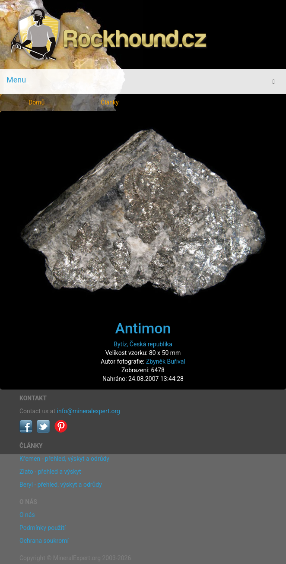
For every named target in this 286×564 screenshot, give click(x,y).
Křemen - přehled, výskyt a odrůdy (64, 458)
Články (110, 102)
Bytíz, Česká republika (143, 344)
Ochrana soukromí (44, 540)
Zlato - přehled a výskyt (50, 471)
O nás (27, 514)
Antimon (143, 328)
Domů (36, 102)
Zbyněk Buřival (165, 361)
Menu (16, 79)
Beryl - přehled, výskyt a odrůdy (60, 484)
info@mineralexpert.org (88, 411)
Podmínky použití (42, 527)
